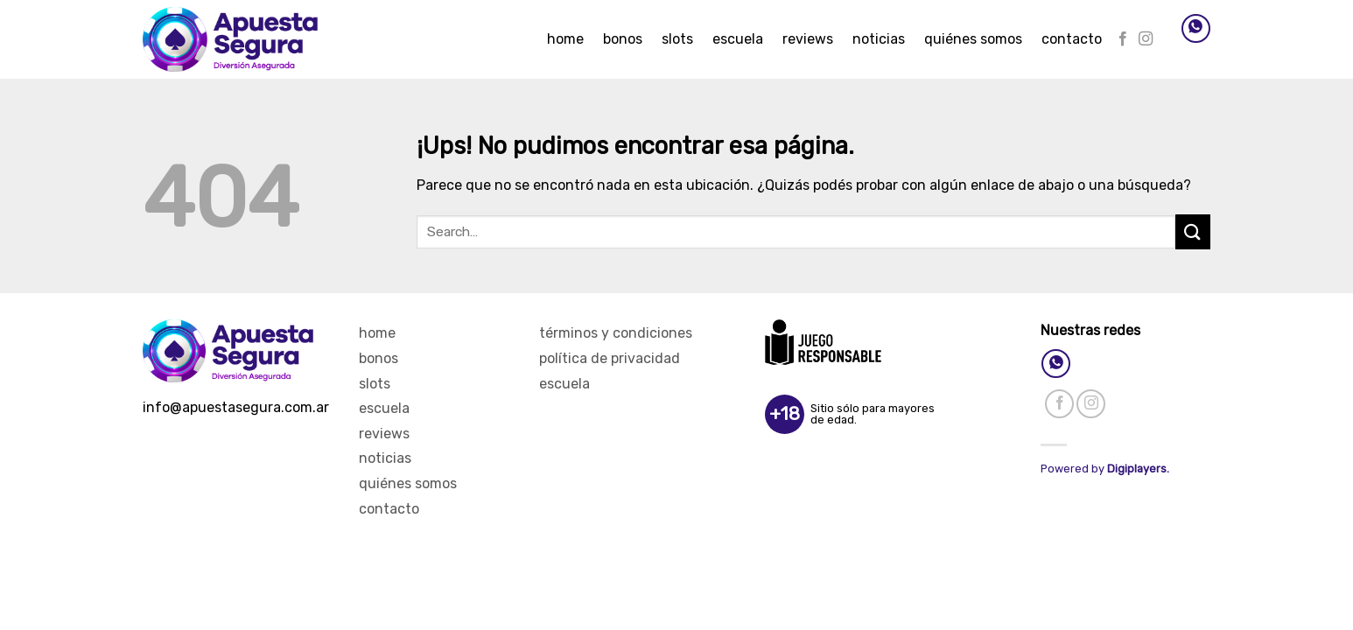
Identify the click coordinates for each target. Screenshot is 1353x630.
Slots (677, 39)
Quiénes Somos (973, 39)
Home (565, 39)
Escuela (737, 39)
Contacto (1071, 39)
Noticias (878, 39)
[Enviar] (1192, 231)
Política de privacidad (609, 358)
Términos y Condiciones (615, 333)
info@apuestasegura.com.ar (236, 407)
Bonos (622, 39)
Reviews (807, 39)
